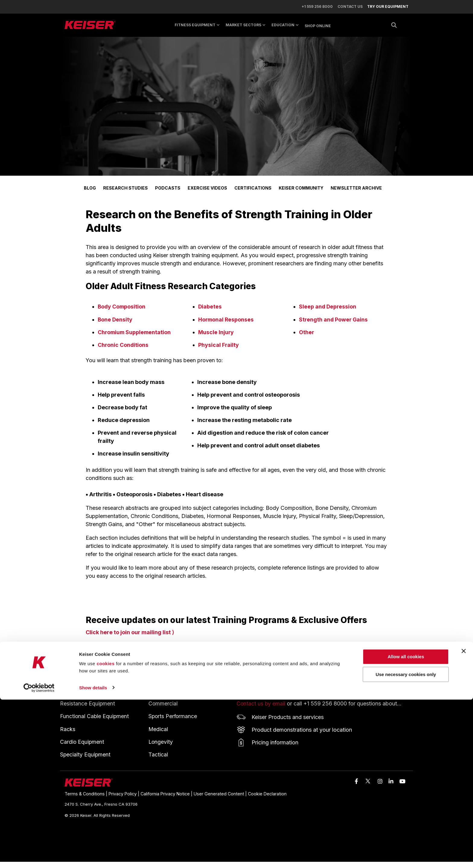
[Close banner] (464, 815)
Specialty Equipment (85, 756)
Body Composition (122, 308)
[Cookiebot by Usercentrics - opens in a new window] (39, 851)
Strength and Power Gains (334, 321)
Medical (158, 730)
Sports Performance (173, 717)
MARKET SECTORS (245, 26)
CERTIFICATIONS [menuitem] (252, 190)
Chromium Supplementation (135, 334)
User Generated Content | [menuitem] (221, 794)
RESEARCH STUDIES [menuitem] (125, 190)
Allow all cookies (406, 820)
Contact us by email (261, 705)
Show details (93, 851)
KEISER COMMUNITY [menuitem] (301, 190)
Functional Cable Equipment (95, 717)
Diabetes (210, 308)
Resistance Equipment (87, 705)
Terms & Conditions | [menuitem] (87, 794)
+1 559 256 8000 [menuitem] (314, 7)
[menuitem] (384, 7)
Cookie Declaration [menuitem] (267, 794)
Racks (67, 730)
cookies (105, 827)
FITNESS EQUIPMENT (86, 694)
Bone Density (115, 321)
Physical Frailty (218, 347)
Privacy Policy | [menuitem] (125, 794)
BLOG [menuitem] (90, 190)
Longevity (160, 743)
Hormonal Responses (226, 321)
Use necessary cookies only (406, 838)
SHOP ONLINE (318, 27)
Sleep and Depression (328, 308)
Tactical (158, 756)
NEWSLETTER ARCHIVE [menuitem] (356, 190)
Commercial (163, 705)
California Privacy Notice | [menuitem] (167, 794)
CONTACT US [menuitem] (348, 7)
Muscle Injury (216, 334)
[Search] (394, 27)
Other (306, 334)
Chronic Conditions (123, 347)
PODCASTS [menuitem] (167, 190)
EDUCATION (285, 26)
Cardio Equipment (82, 743)
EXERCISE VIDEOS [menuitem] (207, 190)
